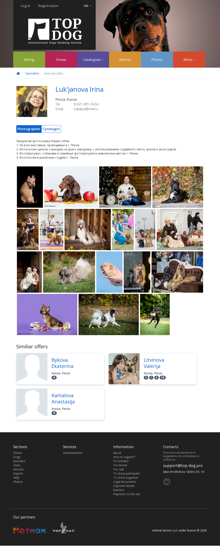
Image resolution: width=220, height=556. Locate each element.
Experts (18, 473)
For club (118, 469)
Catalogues (93, 59)
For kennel (120, 465)
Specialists (32, 73)
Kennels (18, 469)
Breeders (19, 461)
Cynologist (51, 129)
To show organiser (125, 477)
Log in (25, 6)
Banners (118, 490)
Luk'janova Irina (79, 89)
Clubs (16, 465)
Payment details (124, 486)
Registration (48, 6)
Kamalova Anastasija (63, 398)
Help (16, 477)
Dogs (16, 457)
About (117, 453)
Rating (29, 59)
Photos (156, 59)
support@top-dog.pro (183, 465)
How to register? (124, 457)
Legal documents (124, 482)
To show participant (126, 473)
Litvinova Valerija (154, 362)
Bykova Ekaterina (62, 362)
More (189, 59)
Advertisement (72, 453)
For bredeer (121, 461)
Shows (61, 59)
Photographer (29, 129)
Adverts (125, 59)
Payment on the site (126, 494)
